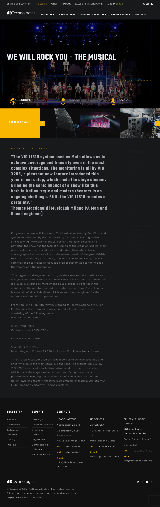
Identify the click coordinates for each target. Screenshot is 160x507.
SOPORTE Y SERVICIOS (93, 15)
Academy (66, 4)
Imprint (11, 444)
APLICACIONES (67, 15)
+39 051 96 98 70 (74, 446)
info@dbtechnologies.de (138, 460)
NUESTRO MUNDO (120, 15)
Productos (47, 15)
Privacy (11, 439)
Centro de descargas (19, 4)
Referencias (144, 80)
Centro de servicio (42, 424)
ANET (54, 4)
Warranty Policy (41, 454)
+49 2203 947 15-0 (142, 450)
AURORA (115, 4)
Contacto (141, 15)
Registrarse (38, 439)
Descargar (38, 419)
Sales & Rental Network (89, 4)
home (128, 80)
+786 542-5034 (107, 446)
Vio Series (41, 4)
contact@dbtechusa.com (104, 456)
